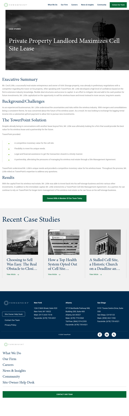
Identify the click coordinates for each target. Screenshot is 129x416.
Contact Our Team (12, 320)
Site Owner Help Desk (14, 314)
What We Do (52, 5)
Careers (74, 5)
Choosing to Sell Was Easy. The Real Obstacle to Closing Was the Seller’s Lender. (22, 264)
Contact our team (118, 5)
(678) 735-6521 (49, 318)
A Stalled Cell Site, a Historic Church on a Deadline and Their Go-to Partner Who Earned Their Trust (104, 264)
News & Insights (87, 5)
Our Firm (64, 5)
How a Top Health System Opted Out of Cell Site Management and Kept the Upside (62, 264)
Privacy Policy (10, 325)
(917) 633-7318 (45, 315)
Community (101, 5)
